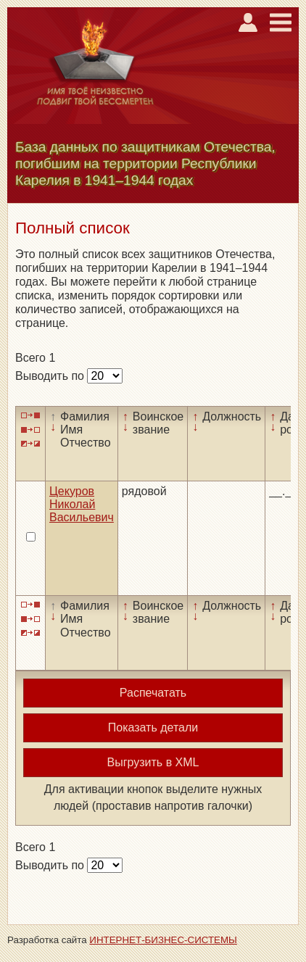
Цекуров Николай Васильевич (81, 504)
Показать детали (153, 727)
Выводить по (51, 376)
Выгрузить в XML (153, 762)
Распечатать (153, 693)
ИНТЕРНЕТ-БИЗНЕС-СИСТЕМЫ (163, 939)
